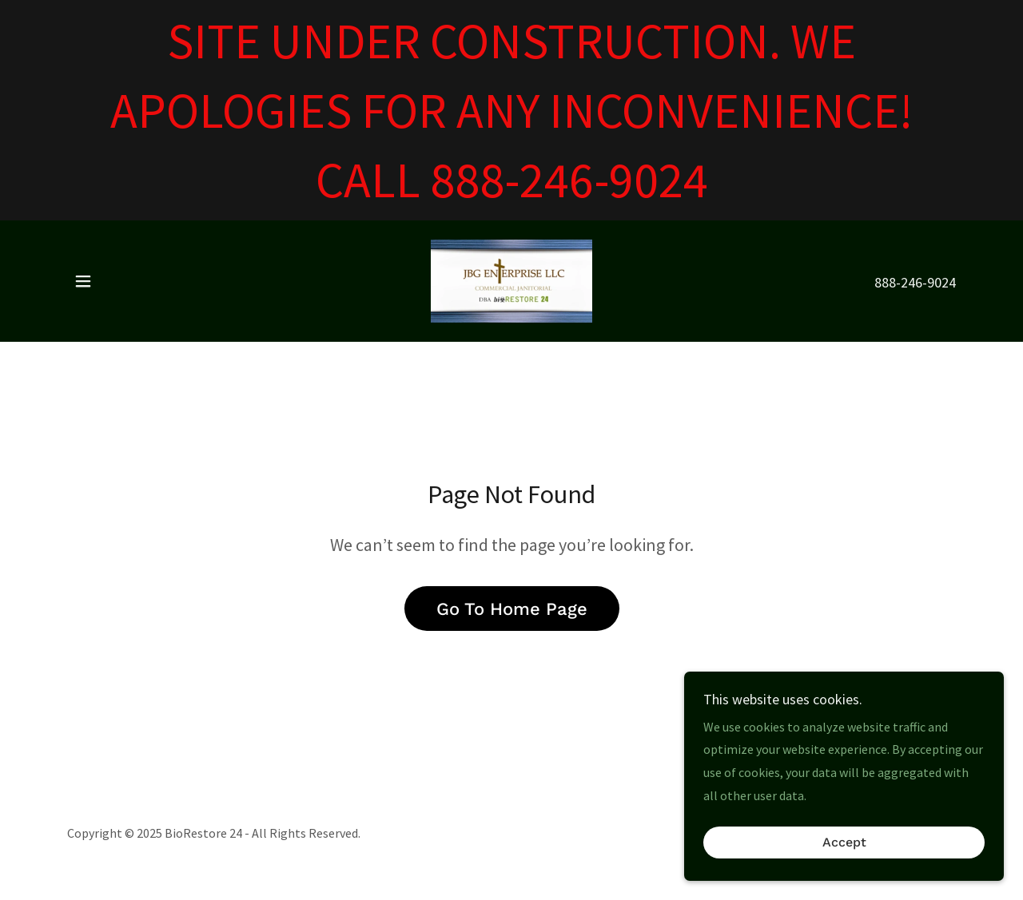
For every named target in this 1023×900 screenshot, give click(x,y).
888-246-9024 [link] (915, 282)
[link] (511, 279)
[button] (83, 281)
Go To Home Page (511, 609)
